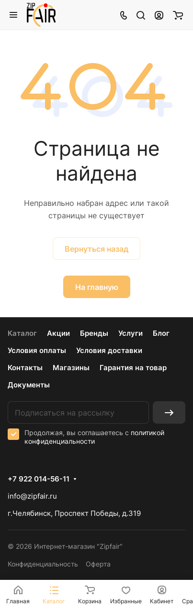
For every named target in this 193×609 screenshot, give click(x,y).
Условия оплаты (37, 350)
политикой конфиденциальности (94, 436)
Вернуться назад (96, 249)
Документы (29, 384)
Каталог (22, 333)
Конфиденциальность (43, 564)
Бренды (94, 333)
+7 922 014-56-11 (38, 479)
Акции (58, 333)
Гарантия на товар (133, 367)
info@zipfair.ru (32, 496)
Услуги (130, 333)
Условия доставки (109, 350)
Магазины (71, 367)
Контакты (25, 367)
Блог (161, 333)
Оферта (98, 564)
